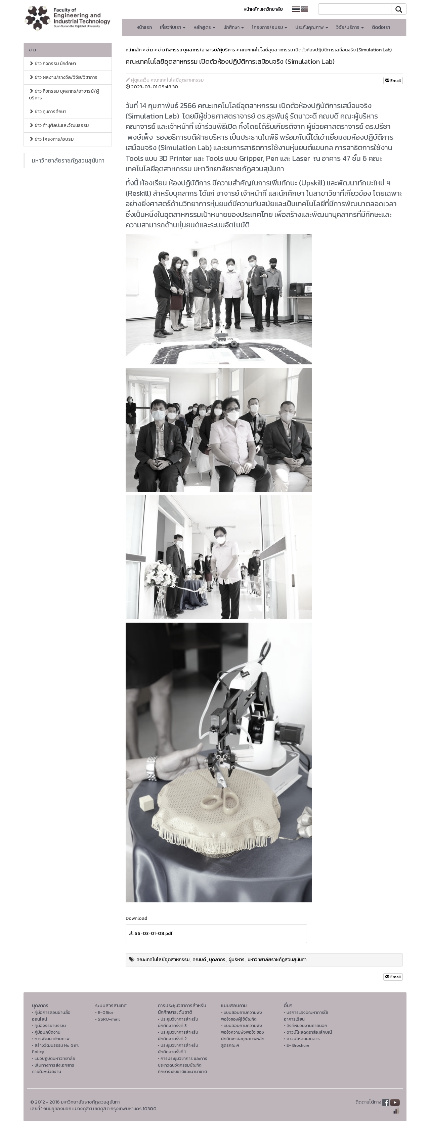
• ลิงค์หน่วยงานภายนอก (305, 1025)
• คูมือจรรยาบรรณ (49, 1025)
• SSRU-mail (107, 1019)
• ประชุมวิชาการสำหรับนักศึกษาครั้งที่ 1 (178, 1048)
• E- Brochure (296, 1045)
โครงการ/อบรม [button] (269, 27)
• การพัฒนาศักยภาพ (51, 1038)
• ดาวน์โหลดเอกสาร (302, 1038)
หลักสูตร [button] (204, 27)
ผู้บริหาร (236, 959)
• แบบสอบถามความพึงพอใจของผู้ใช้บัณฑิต (241, 1015)
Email (393, 81)
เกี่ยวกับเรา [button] (172, 27)
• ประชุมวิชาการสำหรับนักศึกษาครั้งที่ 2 (178, 1035)
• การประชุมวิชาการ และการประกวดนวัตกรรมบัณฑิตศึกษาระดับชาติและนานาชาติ (182, 1065)
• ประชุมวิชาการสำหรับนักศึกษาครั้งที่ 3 (178, 1022)
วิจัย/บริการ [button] (350, 27)
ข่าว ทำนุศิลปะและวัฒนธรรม (59, 125)
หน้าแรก (144, 27)
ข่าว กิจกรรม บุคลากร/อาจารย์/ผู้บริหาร (64, 94)
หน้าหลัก (133, 49)
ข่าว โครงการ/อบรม (51, 139)
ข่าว (32, 49)
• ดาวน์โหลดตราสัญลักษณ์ (308, 1032)
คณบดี (199, 959)
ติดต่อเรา (381, 27)
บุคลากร (217, 959)
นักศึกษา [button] (233, 27)
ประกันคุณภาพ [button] (311, 27)
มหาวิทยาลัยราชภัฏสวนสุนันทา (68, 160)
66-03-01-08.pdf (153, 933)
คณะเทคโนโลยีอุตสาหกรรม (162, 959)
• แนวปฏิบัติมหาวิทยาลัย (53, 1058)
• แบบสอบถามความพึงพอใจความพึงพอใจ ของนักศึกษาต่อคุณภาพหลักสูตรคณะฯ (242, 1035)
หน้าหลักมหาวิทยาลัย (263, 9)
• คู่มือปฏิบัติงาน (46, 1032)
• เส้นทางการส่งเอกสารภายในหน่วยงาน (53, 1068)
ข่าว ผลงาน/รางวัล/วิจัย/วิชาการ (63, 77)
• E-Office (104, 1012)
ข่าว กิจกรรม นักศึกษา (52, 63)
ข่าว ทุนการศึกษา (47, 111)
